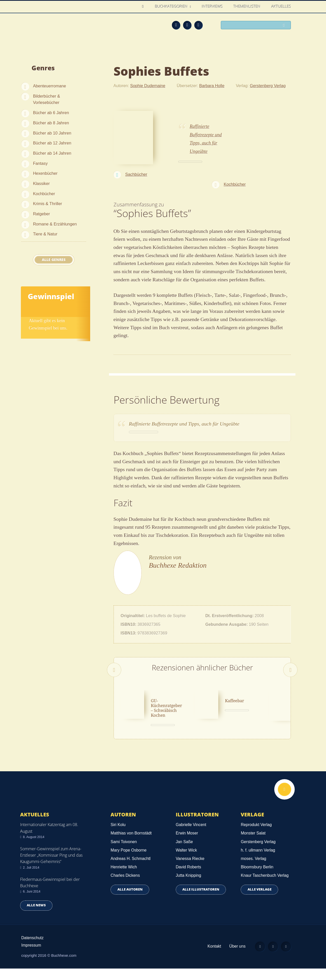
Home (144, 6)
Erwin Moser (187, 833)
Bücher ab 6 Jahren (51, 112)
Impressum (31, 946)
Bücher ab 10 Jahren (52, 133)
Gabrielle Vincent (191, 825)
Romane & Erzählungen (55, 224)
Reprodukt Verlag (256, 825)
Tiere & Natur (45, 234)
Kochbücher (44, 193)
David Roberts (188, 867)
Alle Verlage (259, 890)
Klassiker (41, 183)
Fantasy (40, 163)
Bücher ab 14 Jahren (52, 153)
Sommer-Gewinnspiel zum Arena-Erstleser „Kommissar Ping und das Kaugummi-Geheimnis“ (51, 855)
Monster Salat (253, 833)
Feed (176, 25)
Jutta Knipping (188, 876)
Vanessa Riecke (190, 859)
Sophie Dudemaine (147, 85)
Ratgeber (41, 213)
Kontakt (214, 947)
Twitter (198, 25)
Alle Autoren (130, 890)
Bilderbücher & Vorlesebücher (46, 99)
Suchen (285, 25)
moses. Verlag (253, 859)
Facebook (187, 25)
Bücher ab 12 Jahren (52, 143)
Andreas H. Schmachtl (131, 859)
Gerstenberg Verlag (268, 85)
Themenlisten (247, 6)
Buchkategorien (172, 6)
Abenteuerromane (49, 86)
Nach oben (284, 790)
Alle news (36, 906)
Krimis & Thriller (47, 203)
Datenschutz (32, 938)
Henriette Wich (124, 867)
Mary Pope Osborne (128, 850)
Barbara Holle (211, 85)
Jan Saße (184, 842)
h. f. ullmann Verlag (258, 850)
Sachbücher (136, 174)
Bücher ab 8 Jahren (51, 123)
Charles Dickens (125, 876)
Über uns (237, 947)
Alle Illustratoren (200, 890)
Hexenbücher (45, 173)
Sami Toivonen (124, 842)
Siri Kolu (118, 825)
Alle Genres (53, 259)
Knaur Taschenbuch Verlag (265, 876)
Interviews (212, 6)
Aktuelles (281, 6)
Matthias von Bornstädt (131, 833)
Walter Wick (186, 850)
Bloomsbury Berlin (257, 867)
